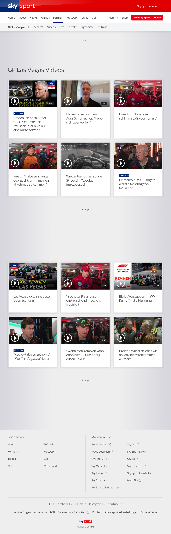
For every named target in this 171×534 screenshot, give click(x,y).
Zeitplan (102, 27)
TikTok (80, 504)
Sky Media (98, 466)
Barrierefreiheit (149, 512)
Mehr (113, 17)
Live (61, 27)
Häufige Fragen (21, 512)
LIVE (34, 17)
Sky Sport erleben (147, 6)
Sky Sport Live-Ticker (139, 473)
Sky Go (132, 445)
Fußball (45, 17)
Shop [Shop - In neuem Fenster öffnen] (125, 17)
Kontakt (97, 512)
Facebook (64, 504)
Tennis (84, 17)
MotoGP (72, 17)
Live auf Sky (99, 459)
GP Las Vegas (16, 27)
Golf (94, 17)
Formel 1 (58, 17)
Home (11, 17)
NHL (10, 466)
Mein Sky (133, 481)
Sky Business (136, 466)
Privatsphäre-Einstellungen (121, 512)
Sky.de (132, 459)
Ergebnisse (87, 27)
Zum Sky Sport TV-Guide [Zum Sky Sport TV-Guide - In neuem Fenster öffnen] (147, 17)
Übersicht (37, 27)
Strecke (72, 27)
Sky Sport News (136, 451)
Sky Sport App (99, 480)
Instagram (96, 504)
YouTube (114, 504)
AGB (52, 512)
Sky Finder (98, 474)
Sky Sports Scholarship (105, 487)
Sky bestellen (100, 445)
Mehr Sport (50, 466)
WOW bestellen (102, 452)
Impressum (40, 512)
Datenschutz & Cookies (73, 513)
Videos (22, 17)
